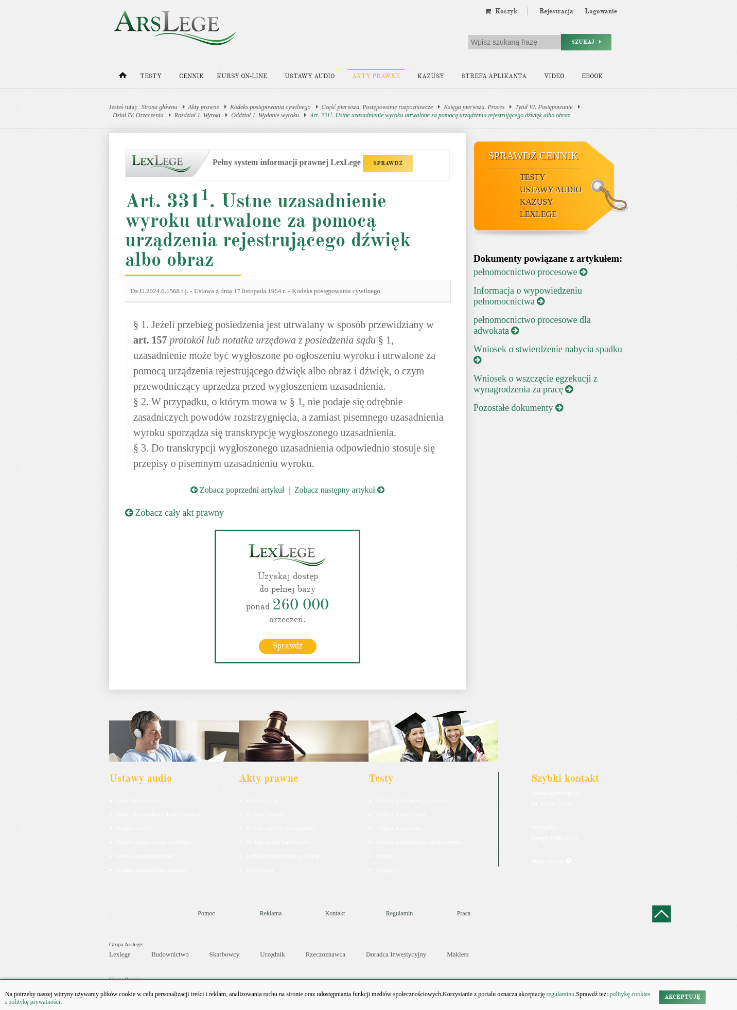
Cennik (191, 76)
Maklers (458, 954)
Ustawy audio (310, 76)
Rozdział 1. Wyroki (197, 115)
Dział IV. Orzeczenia (138, 115)
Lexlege (120, 954)
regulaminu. (560, 994)
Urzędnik (272, 954)
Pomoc (206, 912)
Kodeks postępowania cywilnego (270, 107)
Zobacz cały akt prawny (174, 513)
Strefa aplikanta (494, 76)
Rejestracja (556, 11)
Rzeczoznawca (325, 954)
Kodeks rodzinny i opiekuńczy (281, 827)
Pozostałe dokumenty (518, 408)
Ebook (592, 76)
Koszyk (501, 11)
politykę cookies (630, 994)
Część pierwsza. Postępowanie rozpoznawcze (377, 107)
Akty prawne (376, 76)
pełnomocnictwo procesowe (530, 272)
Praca (464, 912)
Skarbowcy (224, 954)
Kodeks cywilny (135, 827)
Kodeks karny (262, 800)
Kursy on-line (242, 76)
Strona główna (160, 107)
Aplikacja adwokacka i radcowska (415, 800)
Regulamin (399, 912)
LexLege (538, 214)
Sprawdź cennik (533, 155)
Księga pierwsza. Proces (474, 107)
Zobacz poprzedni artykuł (237, 489)
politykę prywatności (34, 1001)
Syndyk (385, 855)
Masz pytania (551, 860)
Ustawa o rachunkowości (145, 855)
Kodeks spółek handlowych (278, 841)
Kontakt (335, 912)
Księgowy (387, 869)
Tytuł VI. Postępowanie (543, 107)
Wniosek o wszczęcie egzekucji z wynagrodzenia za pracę (535, 383)
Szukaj (586, 42)
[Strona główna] (122, 77)
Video (554, 76)
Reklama (271, 912)
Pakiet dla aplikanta (139, 800)
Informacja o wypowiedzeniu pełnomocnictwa (527, 295)
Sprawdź (287, 645)
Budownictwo (170, 954)
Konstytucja (260, 869)
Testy (151, 76)
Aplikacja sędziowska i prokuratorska (419, 841)
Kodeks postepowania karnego (151, 869)
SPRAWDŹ (387, 163)
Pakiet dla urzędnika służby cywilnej (158, 813)
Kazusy (430, 76)
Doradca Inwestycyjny (396, 954)
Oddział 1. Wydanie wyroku (265, 115)
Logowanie (601, 11)
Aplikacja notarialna (399, 827)
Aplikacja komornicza (401, 813)
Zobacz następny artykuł (339, 489)
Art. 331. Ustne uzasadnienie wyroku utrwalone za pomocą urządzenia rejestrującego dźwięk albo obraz (440, 115)
